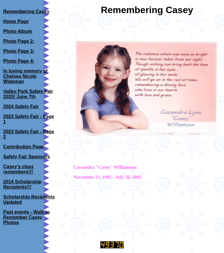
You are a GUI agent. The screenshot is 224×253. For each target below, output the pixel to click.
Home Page (16, 21)
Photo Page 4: (18, 61)
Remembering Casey (26, 11)
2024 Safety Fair (21, 106)
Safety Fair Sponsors (26, 156)
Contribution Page (23, 146)
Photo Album (17, 31)
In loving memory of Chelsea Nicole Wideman (25, 76)
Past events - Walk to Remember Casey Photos (26, 217)
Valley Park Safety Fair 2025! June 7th (28, 94)
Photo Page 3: (18, 51)
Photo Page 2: (18, 41)
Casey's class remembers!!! (18, 169)
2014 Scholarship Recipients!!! (22, 184)
